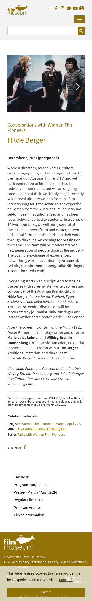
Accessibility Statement (29, 562)
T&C (7, 562)
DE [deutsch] (48, 9)
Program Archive (27, 507)
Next (77, 86)
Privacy (53, 562)
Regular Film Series (29, 499)
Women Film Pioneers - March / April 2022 (51, 424)
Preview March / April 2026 (35, 492)
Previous (15, 86)
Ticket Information (29, 514)
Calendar (21, 476)
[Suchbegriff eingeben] (42, 31)
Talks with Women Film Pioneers (41, 434)
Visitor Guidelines (74, 562)
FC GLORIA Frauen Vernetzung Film (41, 429)
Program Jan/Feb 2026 (32, 484)
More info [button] (66, 580)
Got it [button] (46, 592)
